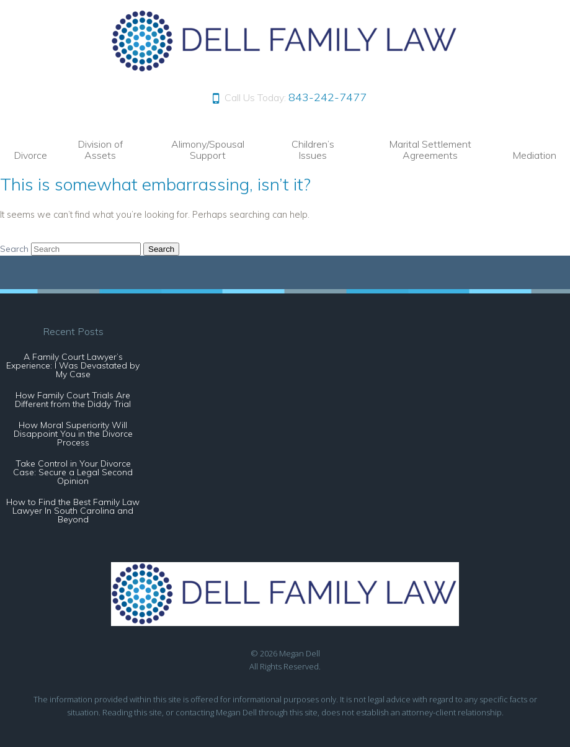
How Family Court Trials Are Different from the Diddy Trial (73, 399)
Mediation (534, 155)
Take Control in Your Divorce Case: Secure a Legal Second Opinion (73, 472)
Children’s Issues (313, 149)
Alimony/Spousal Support (207, 149)
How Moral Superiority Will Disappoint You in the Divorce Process (73, 433)
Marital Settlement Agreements (430, 149)
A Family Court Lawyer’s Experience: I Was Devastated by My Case (73, 365)
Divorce (30, 155)
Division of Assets (100, 149)
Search (14, 248)
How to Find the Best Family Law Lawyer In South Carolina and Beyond (73, 510)
